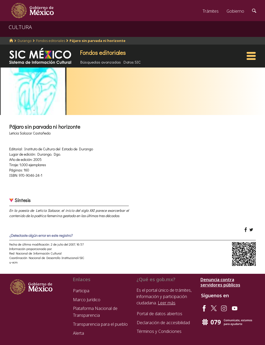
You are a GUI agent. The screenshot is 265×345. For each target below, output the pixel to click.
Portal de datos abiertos (159, 314)
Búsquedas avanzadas (100, 62)
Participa (81, 291)
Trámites (211, 11)
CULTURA (20, 27)
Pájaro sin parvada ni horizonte (97, 40)
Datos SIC (132, 62)
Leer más (166, 303)
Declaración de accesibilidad (163, 322)
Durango (25, 40)
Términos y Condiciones (159, 331)
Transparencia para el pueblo (100, 324)
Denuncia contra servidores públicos (220, 282)
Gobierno (235, 11)
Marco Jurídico (86, 300)
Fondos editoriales (50, 40)
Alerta (78, 333)
